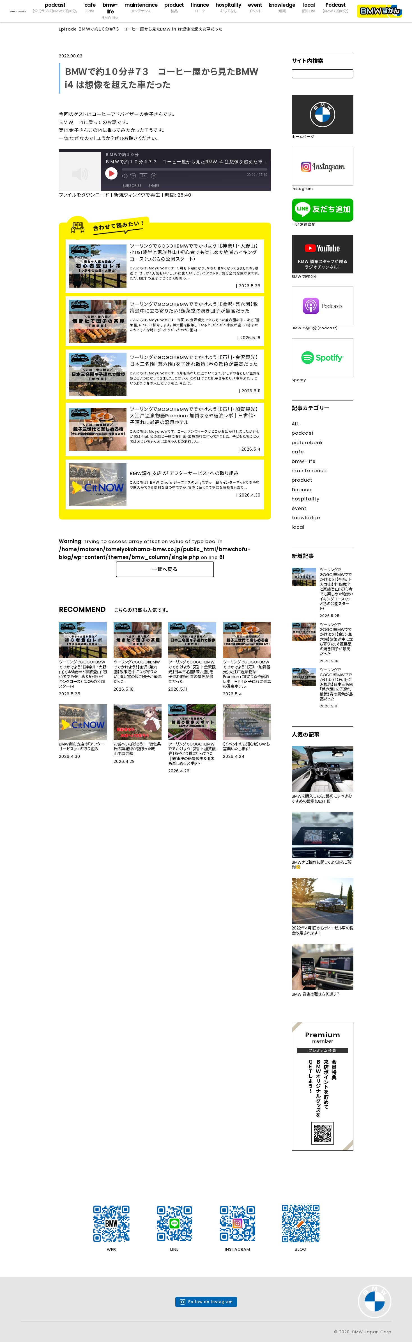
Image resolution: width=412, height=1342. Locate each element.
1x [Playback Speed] (143, 176)
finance (199, 8)
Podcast (335, 8)
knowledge (282, 8)
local (309, 8)
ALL (296, 423)
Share (153, 185)
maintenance (141, 8)
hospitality (228, 8)
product (174, 8)
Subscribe (132, 185)
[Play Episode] (111, 173)
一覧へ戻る (164, 569)
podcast (55, 8)
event (255, 8)
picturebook (307, 442)
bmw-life (110, 11)
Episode (68, 29)
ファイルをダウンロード (84, 195)
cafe (90, 8)
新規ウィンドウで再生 (137, 195)
